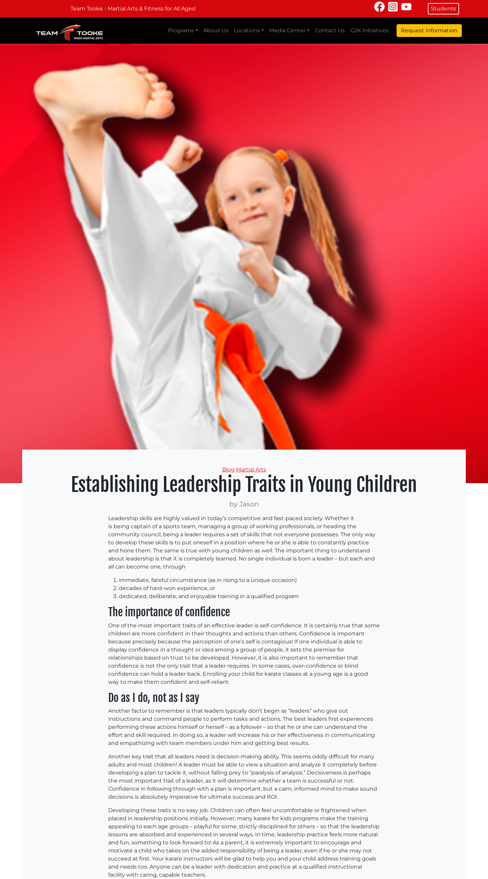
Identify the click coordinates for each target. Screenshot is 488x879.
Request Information (429, 30)
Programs (181, 30)
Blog (228, 469)
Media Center (287, 30)
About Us (216, 30)
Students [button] (443, 8)
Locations (247, 30)
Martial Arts (251, 469)
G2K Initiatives (369, 30)
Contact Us (330, 30)
